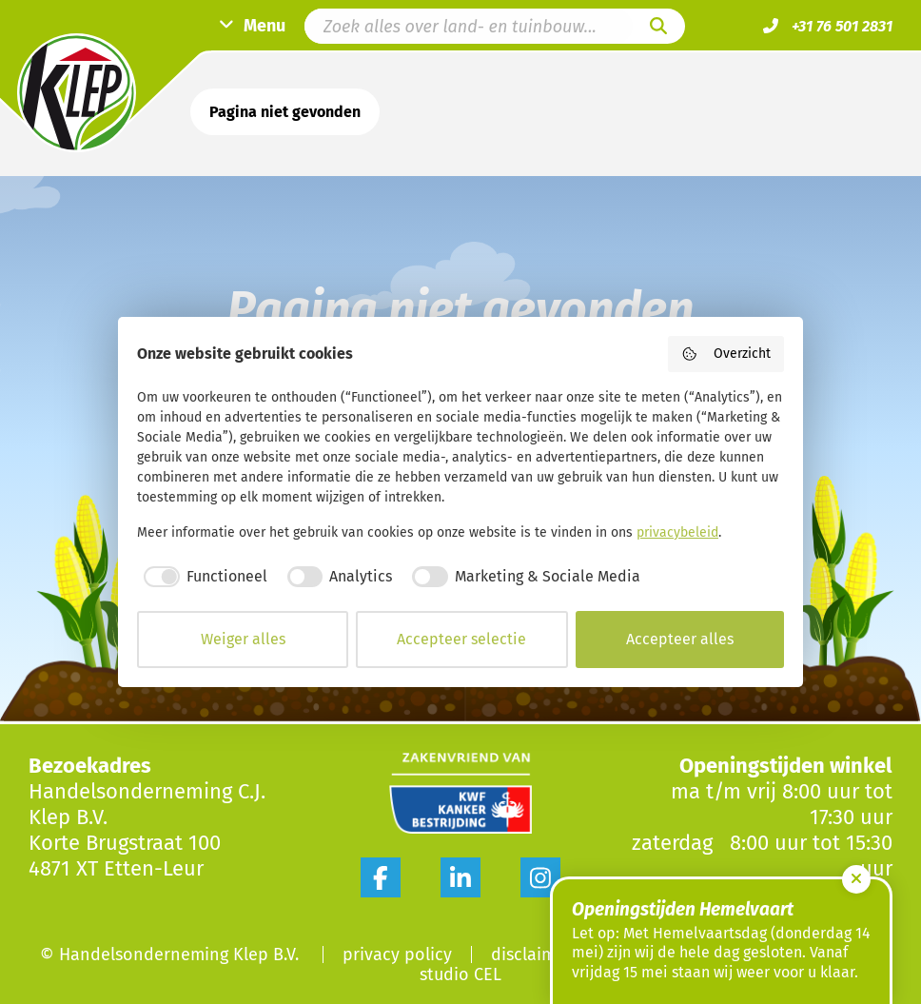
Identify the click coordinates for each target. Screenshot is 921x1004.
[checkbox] (202, 576)
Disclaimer (531, 954)
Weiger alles (243, 639)
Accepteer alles (680, 639)
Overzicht (726, 354)
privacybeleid (677, 532)
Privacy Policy (397, 954)
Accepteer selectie (461, 639)
